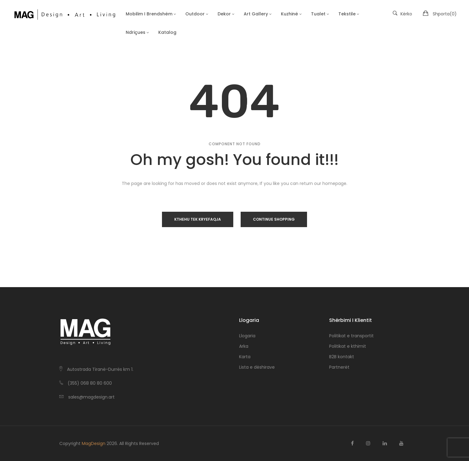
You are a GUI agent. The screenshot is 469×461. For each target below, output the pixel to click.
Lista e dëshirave (257, 367)
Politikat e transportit (351, 336)
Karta (244, 357)
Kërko (402, 14)
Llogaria (247, 336)
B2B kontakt (341, 357)
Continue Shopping (274, 219)
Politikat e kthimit (347, 346)
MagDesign (93, 443)
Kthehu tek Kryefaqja (197, 219)
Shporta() (445, 14)
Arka (243, 346)
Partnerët (339, 367)
